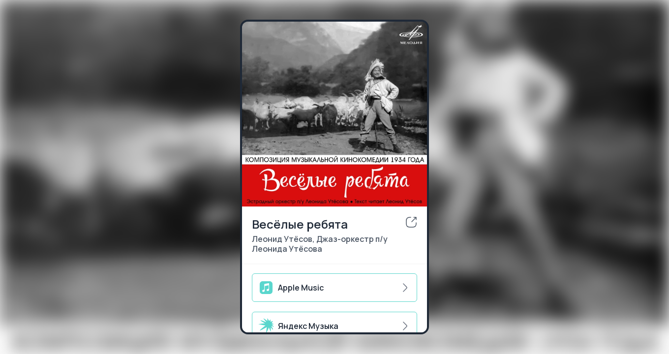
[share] (411, 222)
